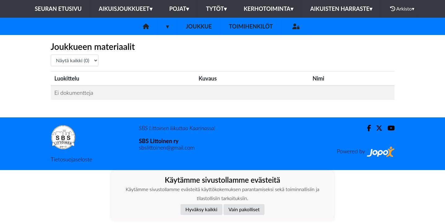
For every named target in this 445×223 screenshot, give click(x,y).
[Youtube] (388, 128)
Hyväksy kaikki (201, 209)
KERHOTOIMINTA (268, 8)
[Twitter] (376, 128)
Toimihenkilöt (251, 26)
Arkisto (402, 8)
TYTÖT (216, 8)
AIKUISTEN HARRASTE (341, 8)
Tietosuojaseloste (71, 159)
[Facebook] (366, 128)
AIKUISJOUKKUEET (125, 8)
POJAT (179, 8)
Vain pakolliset (244, 209)
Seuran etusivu (58, 8)
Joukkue (199, 26)
